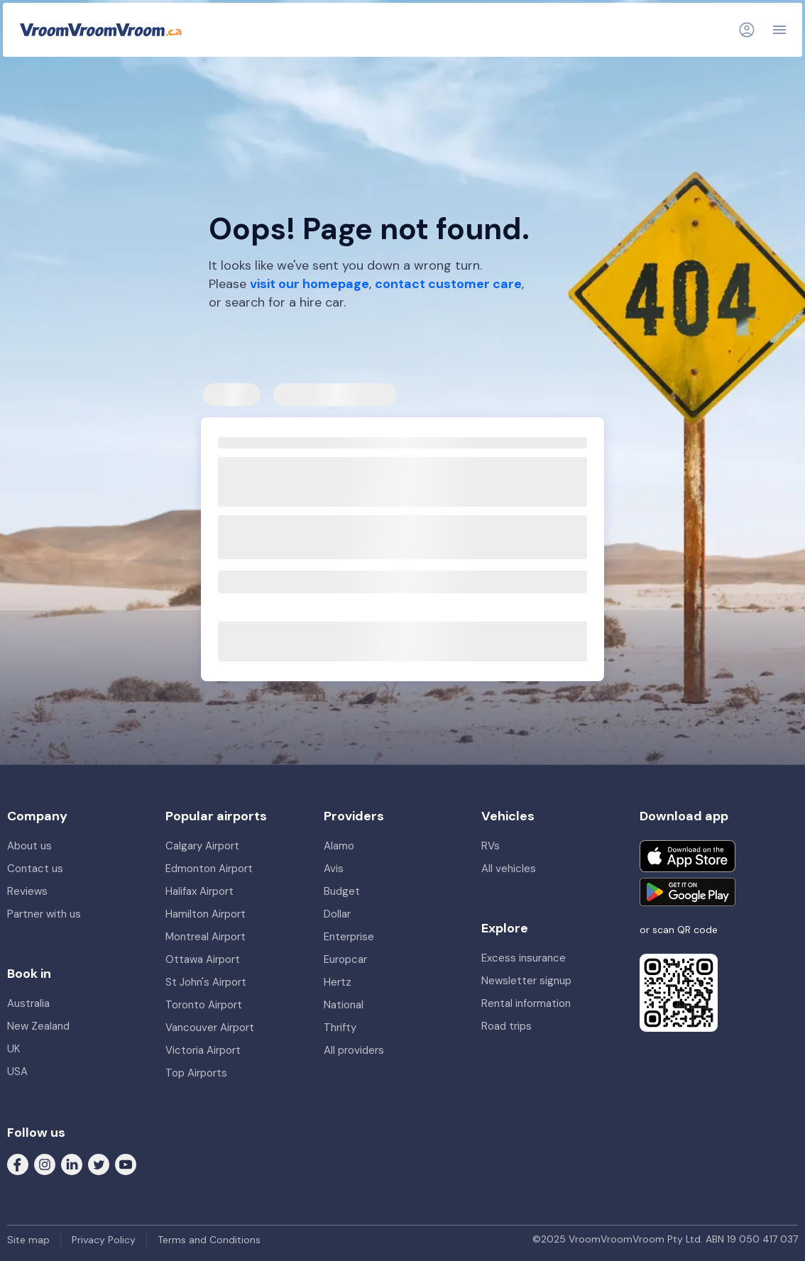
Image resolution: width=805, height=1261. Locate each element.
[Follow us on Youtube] (125, 1163)
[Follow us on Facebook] (17, 1163)
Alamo (339, 846)
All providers (354, 1050)
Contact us (35, 868)
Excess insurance (523, 958)
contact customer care (448, 283)
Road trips (506, 1026)
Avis (334, 868)
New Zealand (38, 1026)
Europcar (345, 959)
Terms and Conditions (209, 1239)
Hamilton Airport (205, 914)
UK (13, 1049)
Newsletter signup (526, 981)
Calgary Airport (202, 846)
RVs (490, 846)
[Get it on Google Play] (687, 892)
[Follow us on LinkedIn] (71, 1163)
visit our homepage (309, 283)
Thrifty (340, 1027)
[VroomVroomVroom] (101, 29)
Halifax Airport (199, 891)
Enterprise (349, 937)
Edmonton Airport (209, 868)
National (343, 1005)
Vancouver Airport (209, 1027)
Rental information (526, 1003)
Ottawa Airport (202, 959)
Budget (342, 891)
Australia (28, 1003)
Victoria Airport (203, 1050)
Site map (28, 1239)
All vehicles (508, 868)
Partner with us (44, 914)
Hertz (337, 982)
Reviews (27, 891)
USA (17, 1071)
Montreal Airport (205, 937)
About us (29, 846)
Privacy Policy (104, 1239)
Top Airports (196, 1073)
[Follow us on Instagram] (44, 1163)
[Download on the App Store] (687, 856)
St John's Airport (205, 982)
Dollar (337, 914)
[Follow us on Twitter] (98, 1163)
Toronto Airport (203, 1005)
